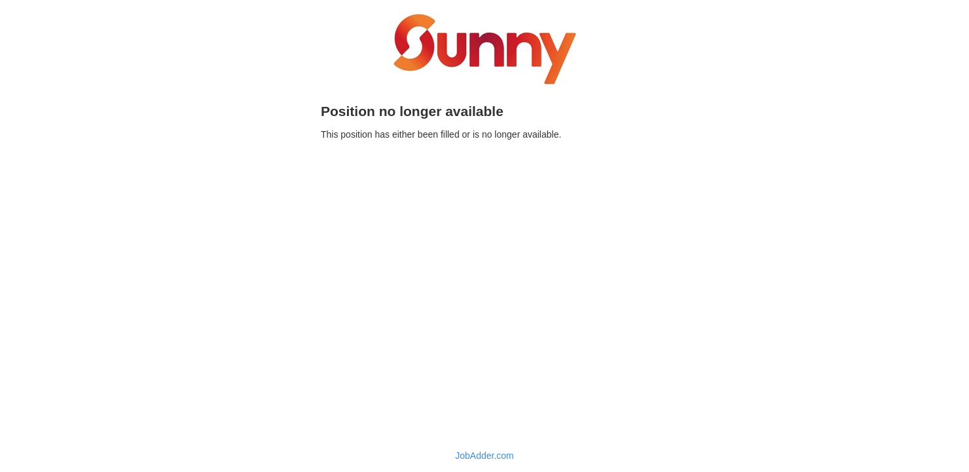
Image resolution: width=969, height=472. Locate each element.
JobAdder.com (484, 455)
